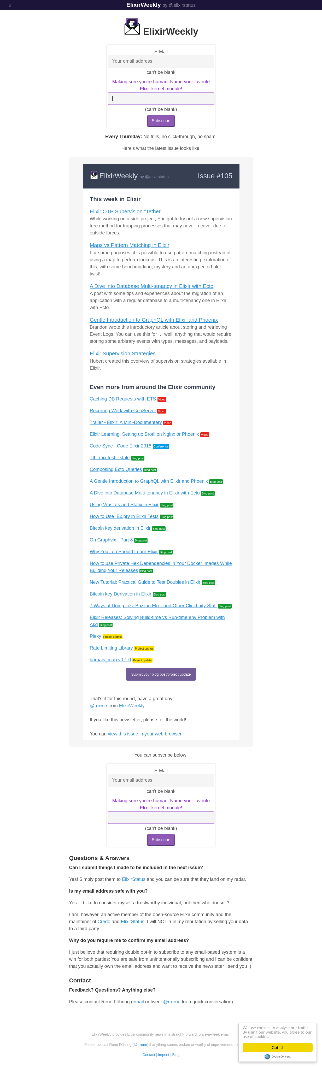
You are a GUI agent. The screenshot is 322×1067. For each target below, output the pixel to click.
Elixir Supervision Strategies (123, 353)
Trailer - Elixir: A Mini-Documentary (126, 422)
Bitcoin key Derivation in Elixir (120, 594)
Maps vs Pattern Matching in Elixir (129, 245)
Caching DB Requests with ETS (123, 399)
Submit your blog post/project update (161, 674)
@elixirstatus (157, 177)
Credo (104, 921)
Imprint (163, 1055)
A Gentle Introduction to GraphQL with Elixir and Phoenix (149, 481)
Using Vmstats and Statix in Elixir (124, 504)
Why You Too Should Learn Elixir (124, 551)
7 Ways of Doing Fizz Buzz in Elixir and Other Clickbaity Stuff (153, 605)
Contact (149, 1055)
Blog (175, 1055)
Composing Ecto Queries (116, 469)
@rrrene (98, 705)
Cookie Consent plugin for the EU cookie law (278, 1056)
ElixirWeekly (143, 5)
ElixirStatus (133, 879)
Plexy (95, 636)
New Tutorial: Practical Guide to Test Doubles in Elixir (145, 582)
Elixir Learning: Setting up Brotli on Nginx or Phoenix (144, 434)
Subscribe (161, 121)
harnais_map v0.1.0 (110, 659)
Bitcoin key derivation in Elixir (120, 528)
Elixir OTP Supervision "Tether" (126, 211)
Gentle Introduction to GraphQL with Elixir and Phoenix (154, 320)
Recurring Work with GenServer (123, 410)
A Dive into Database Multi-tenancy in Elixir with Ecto (152, 286)
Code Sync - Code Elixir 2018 (120, 446)
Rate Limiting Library (111, 648)
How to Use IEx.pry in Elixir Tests (124, 516)
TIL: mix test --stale (110, 457)
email (138, 1001)
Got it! (278, 1047)
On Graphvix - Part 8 (111, 540)
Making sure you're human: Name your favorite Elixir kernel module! (161, 85)
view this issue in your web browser (144, 733)
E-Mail (161, 51)
